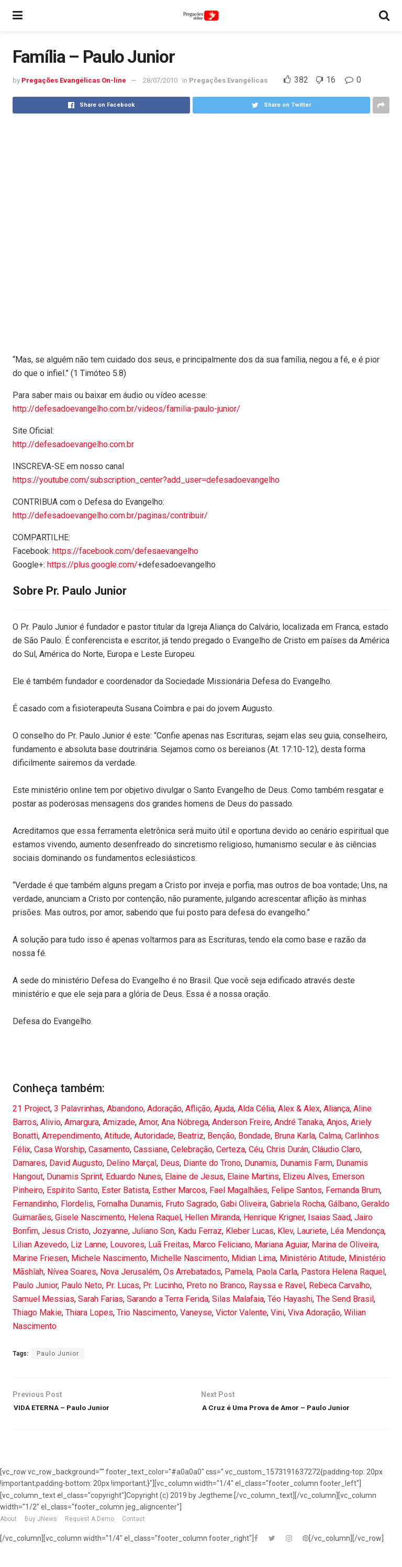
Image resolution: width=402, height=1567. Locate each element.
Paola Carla (276, 1272)
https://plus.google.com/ (92, 565)
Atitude (117, 1136)
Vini (277, 1313)
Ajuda (224, 1109)
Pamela (238, 1272)
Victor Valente (241, 1313)
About (8, 1535)
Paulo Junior (35, 1285)
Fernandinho (35, 1204)
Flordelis (77, 1204)
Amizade (119, 1122)
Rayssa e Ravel (277, 1285)
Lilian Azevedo (40, 1245)
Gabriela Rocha (297, 1204)
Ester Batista (125, 1190)
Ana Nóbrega (184, 1122)
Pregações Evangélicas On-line (73, 80)
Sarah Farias (100, 1299)
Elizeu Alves (305, 1177)
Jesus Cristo (65, 1231)
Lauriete (312, 1231)
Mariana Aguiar (281, 1245)
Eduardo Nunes (133, 1177)
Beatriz (190, 1136)
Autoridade (154, 1136)
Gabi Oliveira (243, 1204)
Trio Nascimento (146, 1313)
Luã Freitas (168, 1245)
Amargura (81, 1122)
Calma (330, 1136)
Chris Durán (287, 1149)
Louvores (127, 1245)
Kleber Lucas (250, 1231)
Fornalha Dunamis (129, 1204)
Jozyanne (110, 1231)
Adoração (164, 1109)
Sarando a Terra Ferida (167, 1299)
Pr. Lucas (122, 1285)
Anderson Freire (241, 1122)
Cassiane (150, 1149)
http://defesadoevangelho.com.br (73, 444)
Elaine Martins (253, 1177)
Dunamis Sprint (74, 1177)
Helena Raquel (154, 1217)
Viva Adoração (314, 1313)
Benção (220, 1136)
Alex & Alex (299, 1109)
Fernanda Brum (353, 1190)
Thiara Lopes (89, 1313)
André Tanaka (298, 1122)
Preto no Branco (215, 1285)
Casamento (109, 1149)
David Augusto (76, 1163)
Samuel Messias (43, 1299)
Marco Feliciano (222, 1245)
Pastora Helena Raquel (343, 1272)
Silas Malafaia (238, 1299)
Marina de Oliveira (344, 1245)
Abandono (125, 1109)
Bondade (254, 1136)
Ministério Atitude (312, 1258)
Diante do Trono (212, 1163)
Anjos (337, 1122)
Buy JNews (41, 1535)
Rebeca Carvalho (339, 1285)
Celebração (192, 1149)
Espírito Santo (72, 1190)
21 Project (31, 1109)
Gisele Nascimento (90, 1217)
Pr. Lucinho (163, 1285)
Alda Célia (256, 1109)
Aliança (336, 1109)
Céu (256, 1149)
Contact (133, 1535)
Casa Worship (59, 1149)
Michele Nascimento (109, 1258)
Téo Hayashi (289, 1299)
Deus (170, 1163)
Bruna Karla (294, 1136)
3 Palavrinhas (78, 1109)
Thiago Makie (37, 1313)
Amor (148, 1122)
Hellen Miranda (212, 1217)
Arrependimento (71, 1136)
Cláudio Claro (336, 1149)
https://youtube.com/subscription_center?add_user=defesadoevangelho (146, 480)
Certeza (230, 1149)
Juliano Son (153, 1231)
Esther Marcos (179, 1190)
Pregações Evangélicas (228, 80)
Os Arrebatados (192, 1272)
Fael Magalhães (238, 1190)
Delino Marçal (131, 1163)
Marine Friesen (40, 1258)
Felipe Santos (296, 1190)
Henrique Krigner (273, 1217)
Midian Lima (253, 1258)
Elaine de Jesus (194, 1177)
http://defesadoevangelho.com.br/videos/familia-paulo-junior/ (126, 409)
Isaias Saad (329, 1217)
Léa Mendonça (357, 1231)
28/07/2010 (160, 80)
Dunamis (260, 1163)
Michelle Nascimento (189, 1258)
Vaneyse (196, 1313)
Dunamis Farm (306, 1163)
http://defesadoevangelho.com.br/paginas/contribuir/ (110, 515)
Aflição (197, 1109)
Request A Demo (89, 1535)
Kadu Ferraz (200, 1231)
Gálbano (343, 1204)
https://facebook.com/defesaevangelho (125, 551)
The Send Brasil (345, 1299)
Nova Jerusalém (130, 1272)
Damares (29, 1163)
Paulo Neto (81, 1285)
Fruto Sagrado (191, 1204)
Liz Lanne (88, 1245)
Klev (285, 1231)
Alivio (50, 1122)
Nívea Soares (71, 1272)
